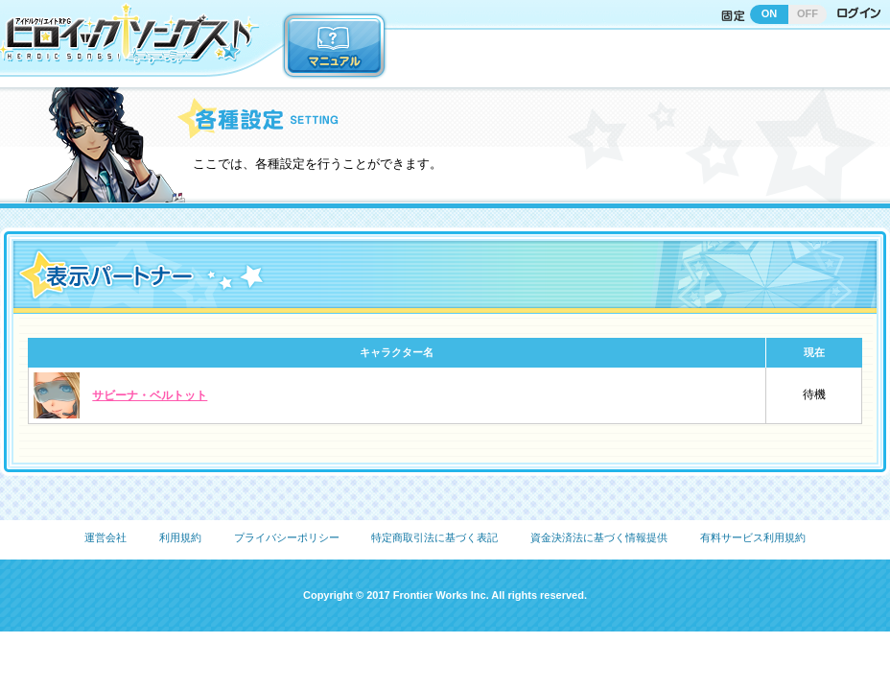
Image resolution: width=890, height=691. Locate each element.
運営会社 (105, 537)
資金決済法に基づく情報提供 (599, 537)
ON (769, 13)
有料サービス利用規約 (753, 537)
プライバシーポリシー (287, 537)
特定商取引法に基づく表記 (434, 537)
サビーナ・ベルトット (149, 395)
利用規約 (180, 537)
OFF (807, 13)
